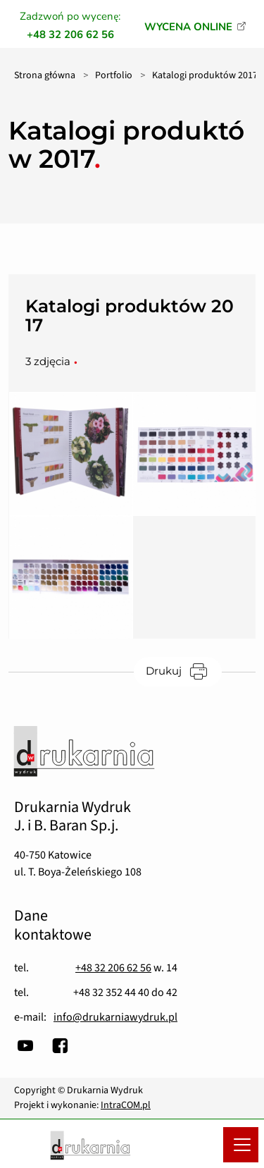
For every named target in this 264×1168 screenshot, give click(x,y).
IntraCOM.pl (126, 1105)
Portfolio (113, 75)
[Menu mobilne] (240, 1144)
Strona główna (44, 75)
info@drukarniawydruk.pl (115, 1017)
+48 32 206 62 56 (113, 968)
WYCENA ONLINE (188, 27)
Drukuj (184, 671)
